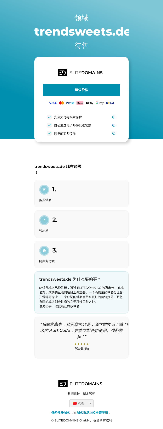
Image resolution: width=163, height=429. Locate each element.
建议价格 (81, 90)
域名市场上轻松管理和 (92, 413)
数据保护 (74, 394)
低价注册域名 (60, 413)
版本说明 (89, 394)
